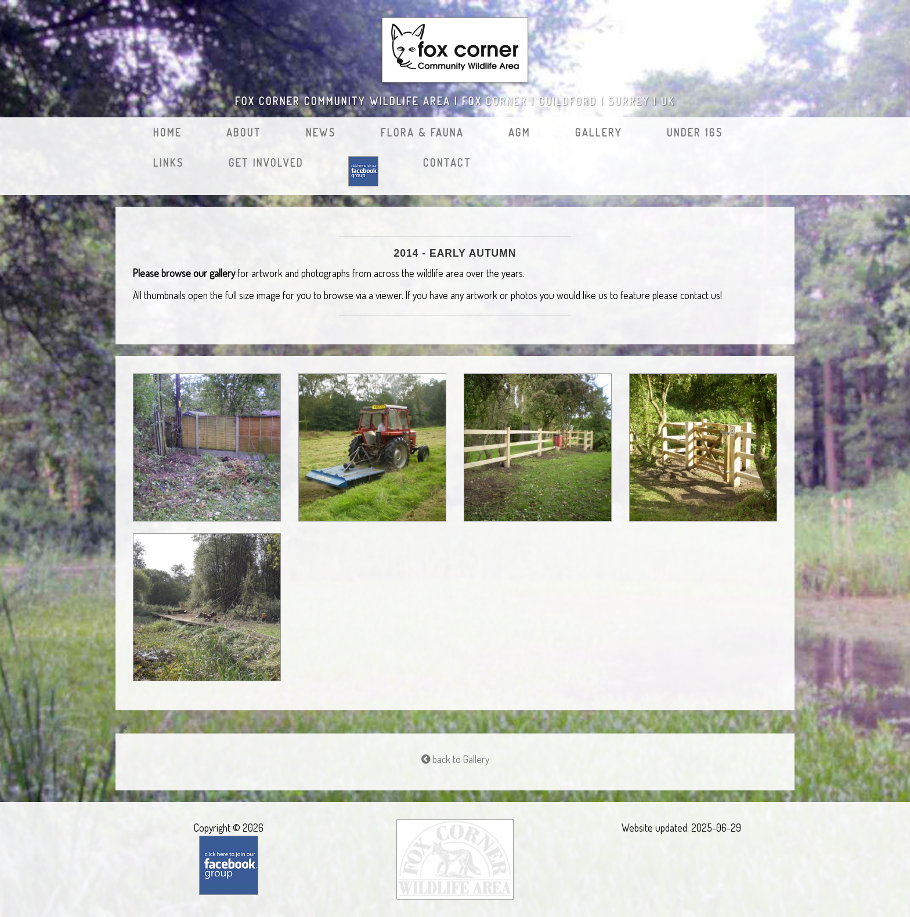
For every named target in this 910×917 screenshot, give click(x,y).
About (243, 132)
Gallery (598, 132)
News (321, 132)
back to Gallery (455, 759)
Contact (447, 162)
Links (168, 162)
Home (167, 132)
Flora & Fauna (422, 132)
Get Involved (266, 162)
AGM (519, 132)
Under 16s (695, 132)
